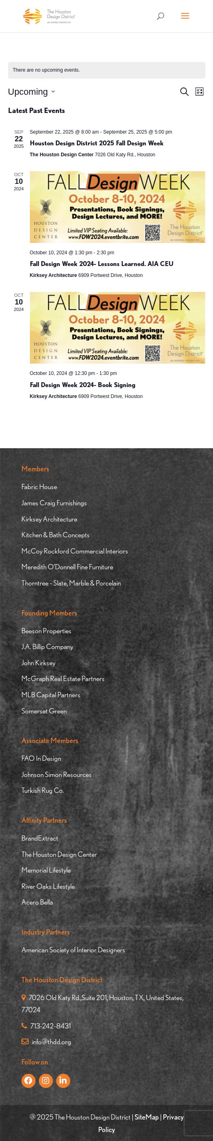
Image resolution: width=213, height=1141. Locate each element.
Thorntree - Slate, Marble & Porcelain (71, 583)
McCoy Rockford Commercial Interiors (74, 551)
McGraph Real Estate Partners (63, 678)
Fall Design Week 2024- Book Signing (82, 385)
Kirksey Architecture (49, 519)
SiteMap (147, 1117)
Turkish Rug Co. (42, 790)
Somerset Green (44, 711)
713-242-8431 (46, 1026)
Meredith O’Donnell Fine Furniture (67, 566)
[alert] (106, 70)
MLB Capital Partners (50, 694)
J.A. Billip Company (47, 646)
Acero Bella (37, 902)
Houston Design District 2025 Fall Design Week (97, 143)
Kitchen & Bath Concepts (55, 534)
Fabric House (39, 486)
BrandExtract (39, 838)
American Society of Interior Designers (73, 949)
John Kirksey (38, 662)
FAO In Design (41, 758)
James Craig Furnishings (54, 502)
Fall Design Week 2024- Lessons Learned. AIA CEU (101, 264)
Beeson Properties (46, 630)
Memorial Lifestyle (46, 870)
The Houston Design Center (59, 854)
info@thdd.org (46, 1041)
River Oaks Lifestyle (48, 886)
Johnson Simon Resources (56, 774)
